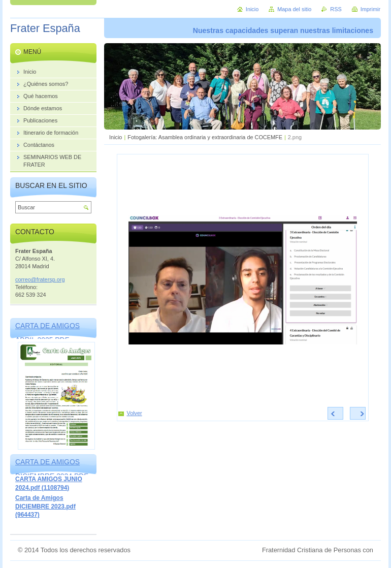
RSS (335, 9)
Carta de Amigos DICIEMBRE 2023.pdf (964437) (45, 506)
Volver (134, 413)
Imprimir (370, 9)
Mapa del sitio (294, 9)
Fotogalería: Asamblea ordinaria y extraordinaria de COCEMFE (204, 137)
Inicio (115, 137)
